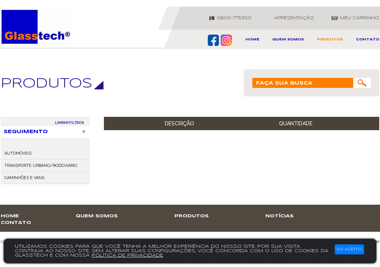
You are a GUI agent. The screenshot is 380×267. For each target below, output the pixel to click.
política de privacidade (127, 255)
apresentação (294, 18)
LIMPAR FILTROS (69, 123)
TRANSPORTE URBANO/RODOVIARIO (40, 165)
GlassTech (37, 27)
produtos (330, 39)
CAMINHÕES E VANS (24, 177)
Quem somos (288, 39)
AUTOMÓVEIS (18, 153)
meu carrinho (359, 18)
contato (367, 39)
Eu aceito (349, 249)
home (252, 39)
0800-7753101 (234, 18)
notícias (279, 216)
